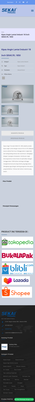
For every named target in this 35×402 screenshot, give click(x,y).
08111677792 (8, 329)
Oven (5, 386)
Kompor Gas (26, 376)
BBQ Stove (6, 379)
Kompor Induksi (8, 392)
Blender (26, 379)
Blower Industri (21, 366)
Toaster (13, 386)
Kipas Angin (7, 359)
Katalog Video (13, 344)
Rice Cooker (17, 369)
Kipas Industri (7, 366)
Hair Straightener (19, 389)
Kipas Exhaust (19, 359)
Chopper (20, 383)
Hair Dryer (6, 389)
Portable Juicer (7, 383)
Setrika (17, 379)
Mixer (22, 386)
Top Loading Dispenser (10, 373)
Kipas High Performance (10, 363)
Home (2, 32)
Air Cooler (6, 369)
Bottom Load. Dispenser (10, 376)
